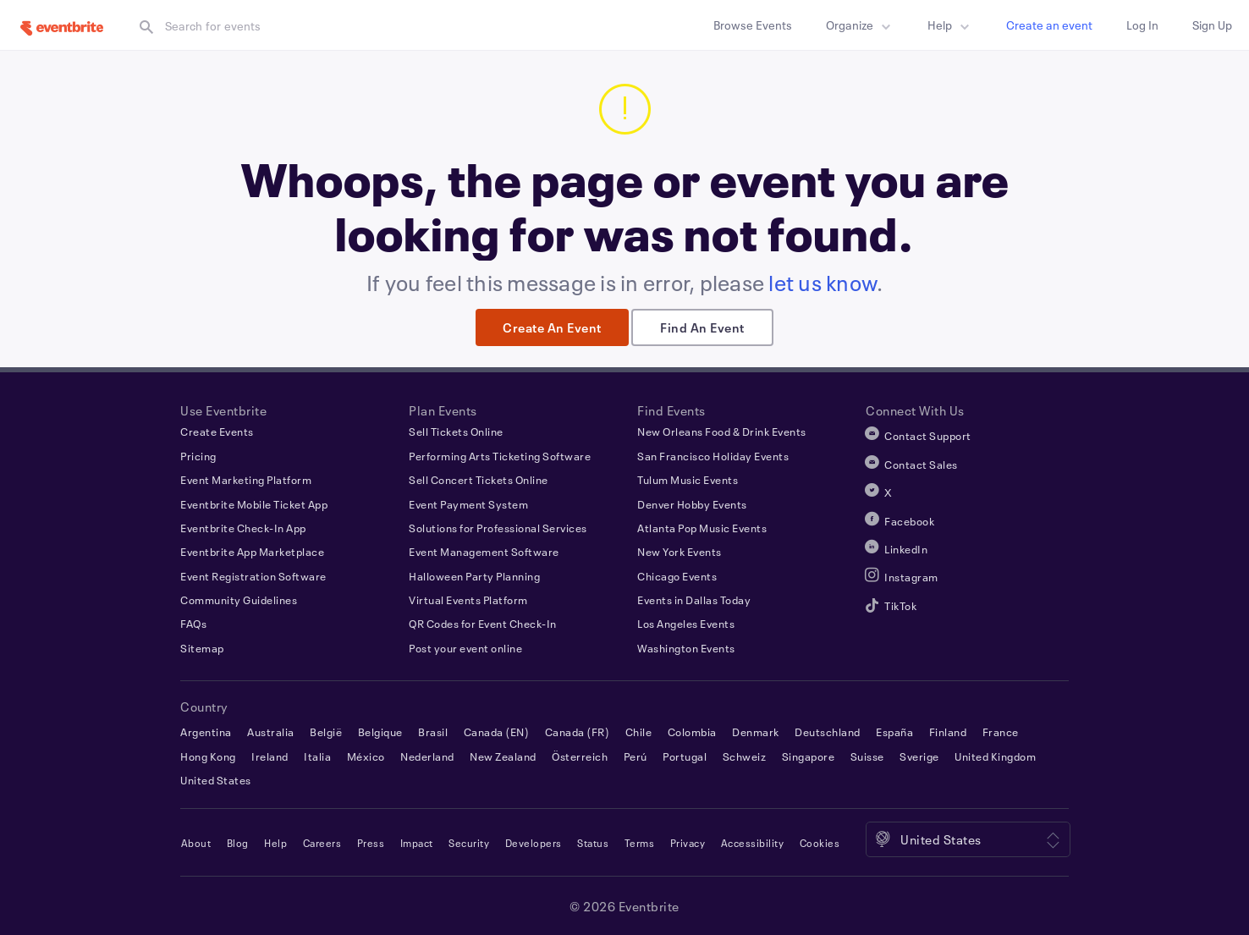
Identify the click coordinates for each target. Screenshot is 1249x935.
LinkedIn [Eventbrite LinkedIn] (905, 549)
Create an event (1049, 25)
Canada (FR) (577, 732)
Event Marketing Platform (245, 480)
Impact (416, 843)
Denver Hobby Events (692, 503)
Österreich (580, 755)
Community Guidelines (238, 600)
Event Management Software (484, 551)
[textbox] (299, 26)
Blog (238, 843)
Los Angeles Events (686, 623)
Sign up (1212, 25)
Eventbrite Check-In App (243, 528)
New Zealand (503, 755)
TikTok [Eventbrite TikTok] (900, 605)
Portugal (685, 755)
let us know (822, 282)
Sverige (919, 755)
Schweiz (745, 755)
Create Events (217, 431)
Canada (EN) (497, 732)
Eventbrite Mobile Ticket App (253, 503)
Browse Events (752, 25)
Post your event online (465, 647)
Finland (948, 732)
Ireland (270, 755)
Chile (638, 732)
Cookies (820, 843)
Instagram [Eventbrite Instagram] (911, 577)
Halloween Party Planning (474, 575)
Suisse (867, 755)
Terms (639, 843)
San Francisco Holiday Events (713, 455)
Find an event (702, 327)
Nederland (427, 755)
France (1000, 732)
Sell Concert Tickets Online (478, 480)
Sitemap (202, 647)
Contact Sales (921, 463)
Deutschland (828, 732)
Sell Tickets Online (456, 431)
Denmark (755, 732)
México (366, 755)
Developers (533, 843)
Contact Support (927, 436)
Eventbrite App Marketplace (252, 551)
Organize (861, 27)
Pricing (198, 455)
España (894, 732)
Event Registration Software (253, 575)
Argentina (206, 732)
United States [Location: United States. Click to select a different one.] (941, 839)
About (196, 843)
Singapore (808, 755)
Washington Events (686, 647)
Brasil (433, 732)
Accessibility (752, 843)
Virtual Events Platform (468, 600)
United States (215, 780)
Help (951, 27)
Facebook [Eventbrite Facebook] (909, 520)
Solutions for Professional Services (498, 528)
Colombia (692, 732)
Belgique (380, 732)
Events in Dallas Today (694, 600)
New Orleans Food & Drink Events (721, 431)
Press (371, 843)
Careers (322, 843)
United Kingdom (995, 755)
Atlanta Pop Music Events (702, 528)
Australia (270, 732)
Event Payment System (468, 503)
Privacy (688, 843)
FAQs (193, 623)
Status (592, 843)
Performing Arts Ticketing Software (500, 455)
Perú (635, 755)
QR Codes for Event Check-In (483, 623)
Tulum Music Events (687, 480)
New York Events (679, 551)
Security (468, 843)
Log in (1142, 25)
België (326, 732)
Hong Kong (208, 755)
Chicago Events (677, 575)
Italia (317, 755)
